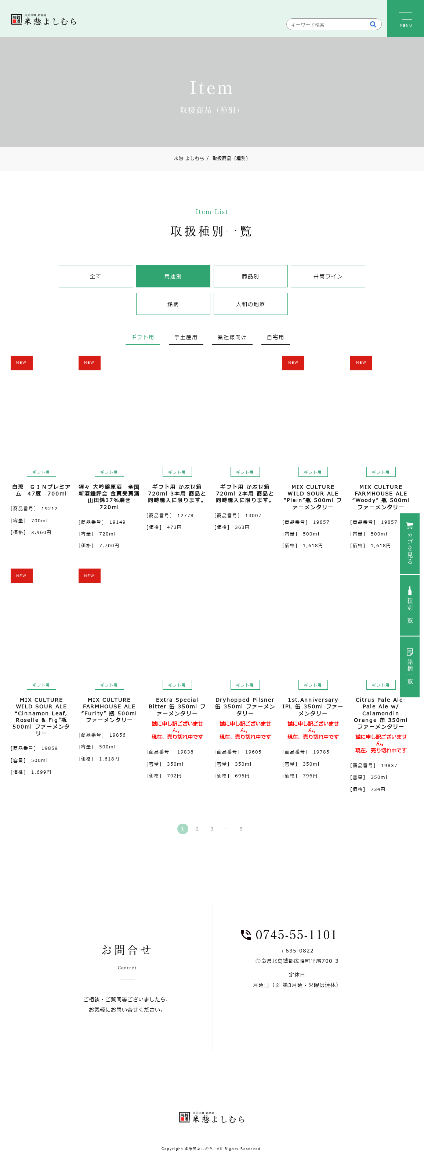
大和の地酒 (250, 304)
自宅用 (276, 337)
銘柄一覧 (410, 672)
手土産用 (186, 337)
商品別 (251, 276)
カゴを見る (410, 548)
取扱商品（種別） (229, 158)
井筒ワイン (328, 276)
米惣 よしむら (189, 158)
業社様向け (232, 337)
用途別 (173, 276)
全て (96, 276)
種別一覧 (410, 611)
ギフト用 (143, 337)
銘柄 (173, 304)
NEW (21, 362)
